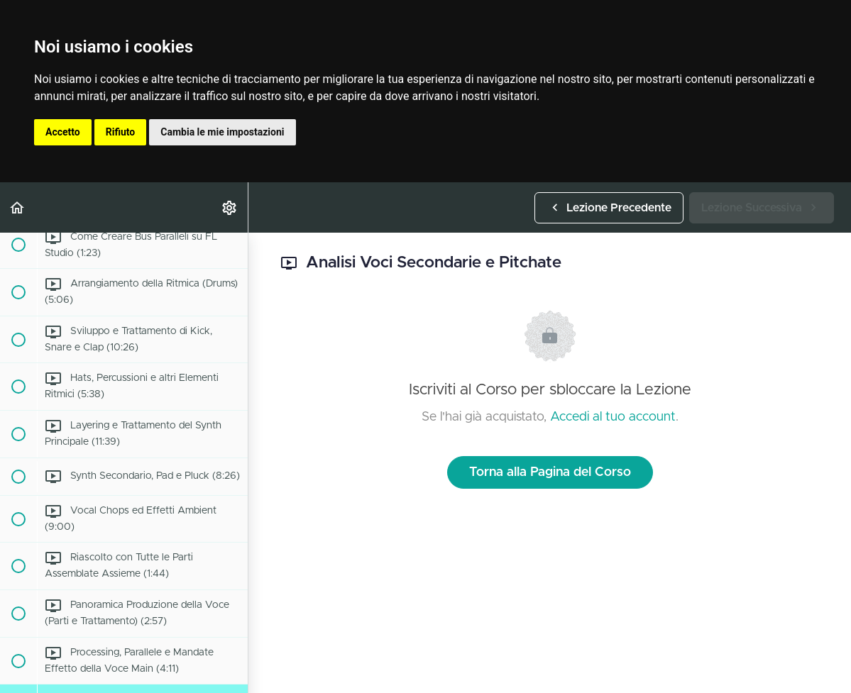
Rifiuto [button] (121, 132)
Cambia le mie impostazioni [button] (222, 132)
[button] (17, 207)
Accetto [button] (62, 132)
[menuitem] (230, 207)
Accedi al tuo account (613, 417)
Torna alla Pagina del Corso (550, 472)
